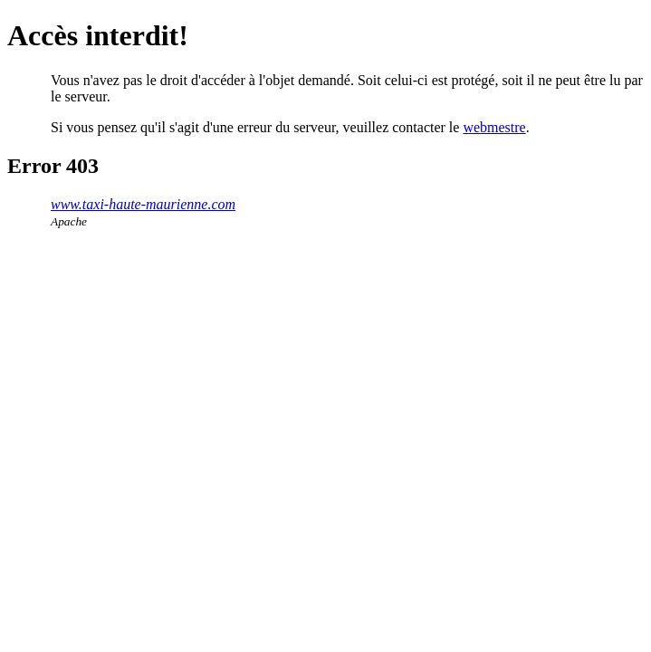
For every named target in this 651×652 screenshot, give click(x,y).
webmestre (494, 127)
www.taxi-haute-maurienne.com (143, 204)
